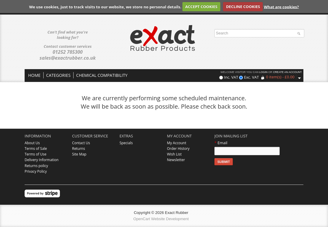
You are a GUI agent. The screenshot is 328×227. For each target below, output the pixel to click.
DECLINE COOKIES (243, 6)
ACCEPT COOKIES (201, 6)
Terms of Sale (36, 148)
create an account (287, 72)
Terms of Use (36, 154)
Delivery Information (41, 159)
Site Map (79, 154)
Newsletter (176, 159)
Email (220, 142)
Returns (78, 148)
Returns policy (36, 165)
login (263, 72)
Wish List (174, 154)
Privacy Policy (36, 171)
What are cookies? (281, 6)
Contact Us (81, 142)
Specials (126, 142)
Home (34, 75)
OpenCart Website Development (161, 219)
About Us (32, 142)
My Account (176, 142)
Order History (178, 148)
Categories (58, 75)
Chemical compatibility (102, 75)
